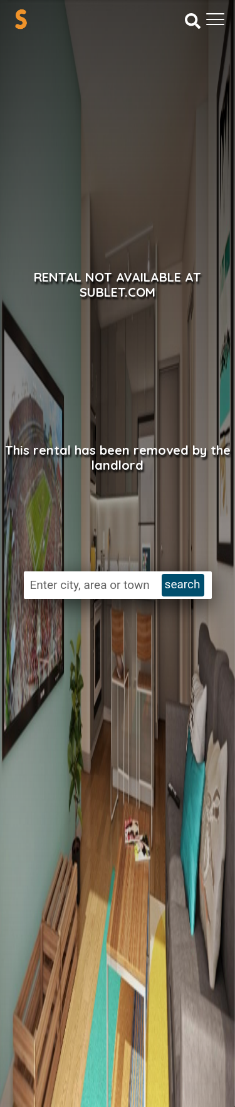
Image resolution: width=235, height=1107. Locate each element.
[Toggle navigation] (215, 19)
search (183, 584)
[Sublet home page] (21, 19)
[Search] (193, 20)
